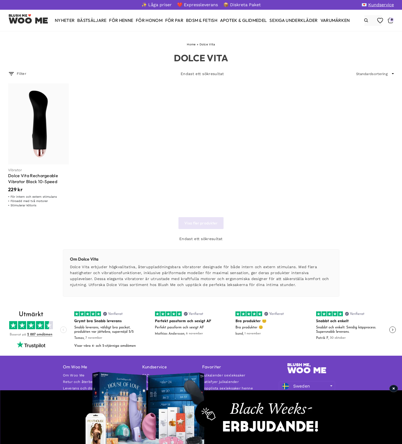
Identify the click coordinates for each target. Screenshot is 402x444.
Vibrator (15, 170)
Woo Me (28, 20)
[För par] (174, 20)
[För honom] (149, 20)
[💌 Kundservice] (378, 4)
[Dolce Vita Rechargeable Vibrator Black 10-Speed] (38, 123)
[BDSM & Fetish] (201, 20)
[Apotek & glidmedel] (243, 20)
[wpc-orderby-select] (375, 74)
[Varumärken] (335, 20)
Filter (17, 73)
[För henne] (121, 20)
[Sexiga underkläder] (293, 20)
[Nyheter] (65, 20)
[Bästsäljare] (91, 20)
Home (191, 44)
